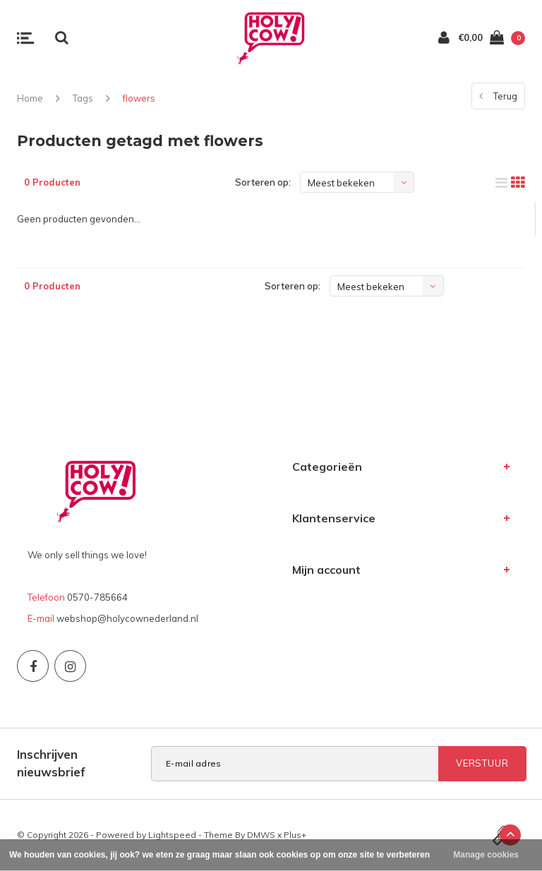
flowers (139, 98)
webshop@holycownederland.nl (127, 618)
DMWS (261, 834)
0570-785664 (97, 597)
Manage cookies (486, 855)
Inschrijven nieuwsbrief (51, 763)
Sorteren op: (263, 182)
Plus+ (295, 834)
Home (30, 98)
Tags (83, 98)
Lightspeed (172, 834)
